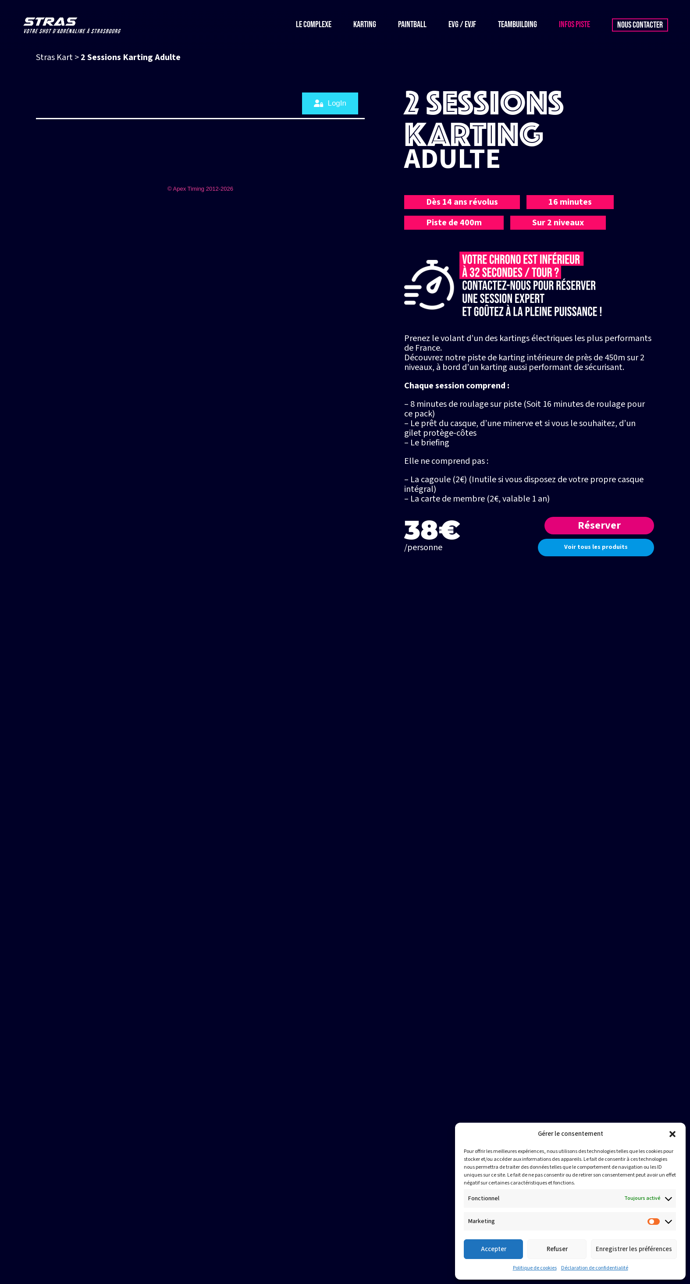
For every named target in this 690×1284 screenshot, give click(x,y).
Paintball (412, 24)
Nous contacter (640, 25)
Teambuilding (517, 24)
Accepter (493, 1249)
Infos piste (574, 24)
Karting (364, 24)
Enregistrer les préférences (634, 1249)
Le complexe (313, 24)
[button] (672, 1134)
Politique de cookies (535, 1268)
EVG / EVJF (462, 24)
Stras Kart (54, 57)
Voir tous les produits (596, 547)
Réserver (599, 525)
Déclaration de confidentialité (594, 1268)
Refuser (557, 1249)
